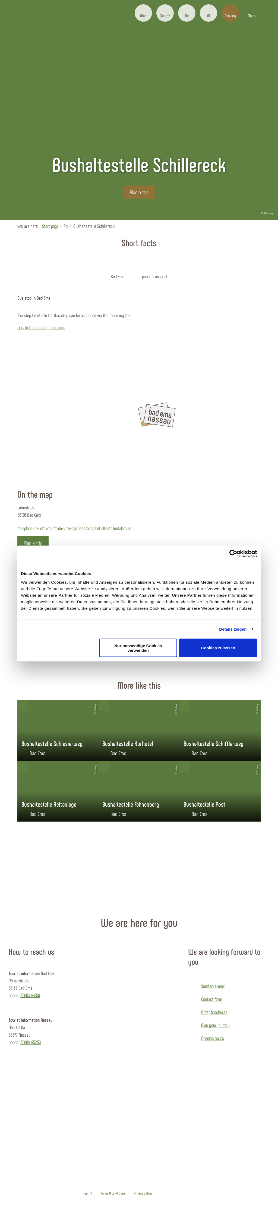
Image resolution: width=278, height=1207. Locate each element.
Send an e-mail (213, 986)
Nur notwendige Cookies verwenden (138, 647)
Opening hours (212, 1038)
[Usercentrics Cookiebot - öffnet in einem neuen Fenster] (233, 554)
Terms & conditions (113, 1193)
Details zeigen (233, 629)
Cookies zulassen (218, 648)
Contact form (211, 999)
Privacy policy (143, 1193)
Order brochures (214, 1012)
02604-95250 (30, 1042)
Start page (50, 226)
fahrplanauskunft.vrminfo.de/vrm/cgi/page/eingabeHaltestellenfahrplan (74, 528)
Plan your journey (215, 1025)
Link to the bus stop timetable (41, 327)
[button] (143, 13)
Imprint (87, 1193)
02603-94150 (30, 995)
